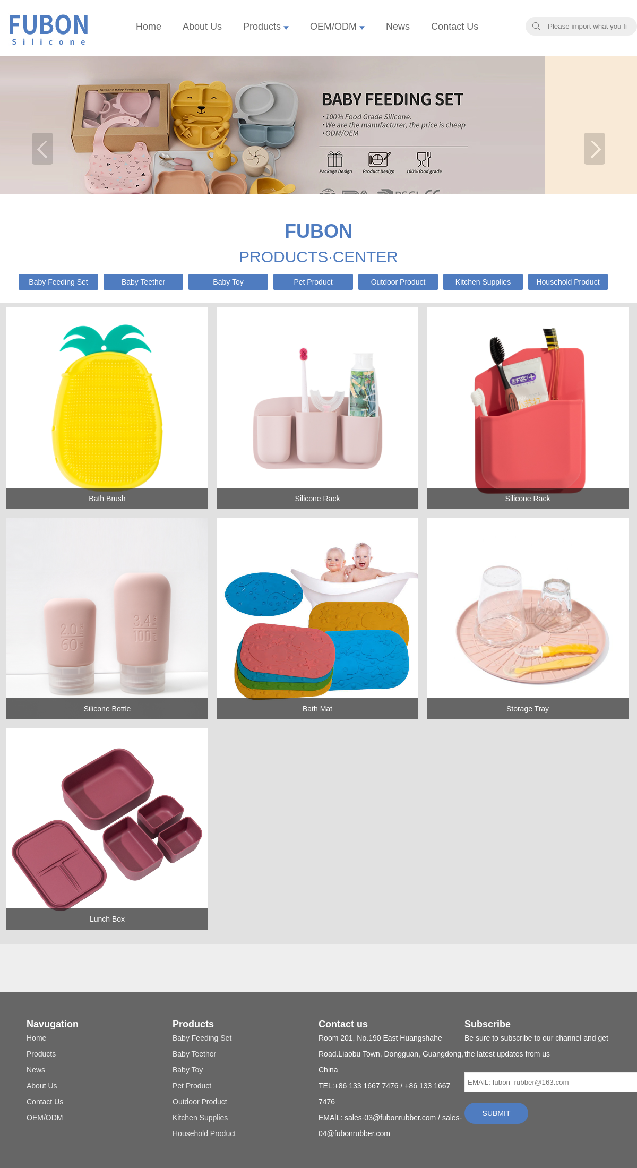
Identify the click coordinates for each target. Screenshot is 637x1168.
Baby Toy (228, 282)
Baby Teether (143, 282)
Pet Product (313, 282)
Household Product (567, 282)
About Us (202, 26)
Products (266, 26)
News (398, 26)
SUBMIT (497, 1113)
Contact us (343, 1024)
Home (148, 26)
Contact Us (454, 26)
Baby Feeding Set (58, 282)
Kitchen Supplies (483, 282)
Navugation (53, 1024)
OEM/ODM (337, 26)
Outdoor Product (398, 282)
